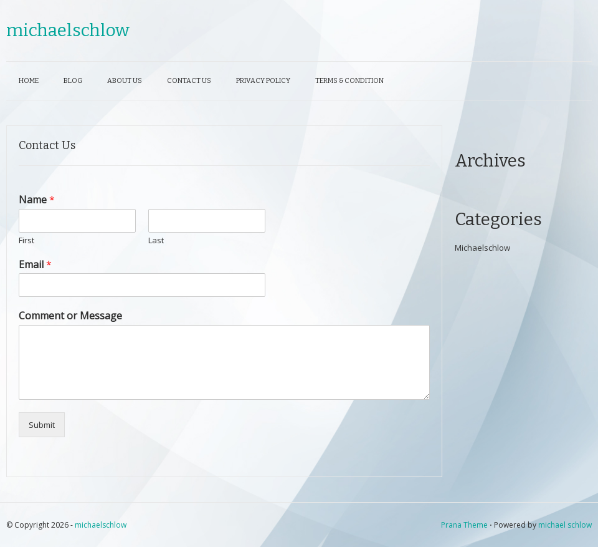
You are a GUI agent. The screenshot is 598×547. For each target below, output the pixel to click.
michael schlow (565, 525)
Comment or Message (70, 315)
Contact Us (189, 81)
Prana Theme (464, 525)
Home (29, 81)
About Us (124, 81)
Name (37, 199)
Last (156, 240)
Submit (42, 424)
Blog (73, 81)
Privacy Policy (263, 81)
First (26, 240)
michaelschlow (68, 30)
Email (35, 264)
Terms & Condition (349, 81)
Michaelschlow (482, 247)
